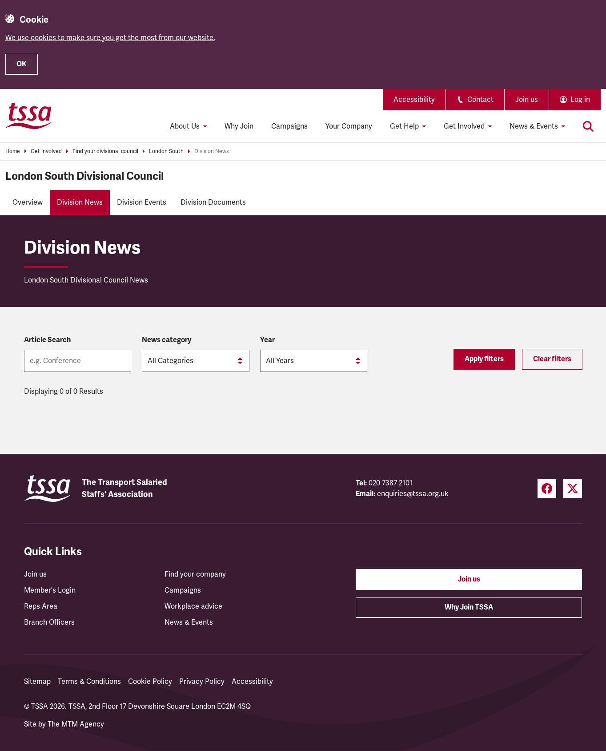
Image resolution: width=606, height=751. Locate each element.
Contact (475, 99)
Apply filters (484, 359)
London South (166, 151)
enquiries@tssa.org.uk (413, 493)
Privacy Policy (202, 681)
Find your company (195, 574)
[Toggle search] (588, 126)
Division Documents (213, 202)
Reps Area (40, 606)
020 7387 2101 (391, 483)
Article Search (47, 339)
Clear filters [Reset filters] (552, 359)
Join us (526, 99)
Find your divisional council (105, 151)
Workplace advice (193, 606)
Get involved (46, 151)
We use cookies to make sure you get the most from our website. (110, 37)
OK (21, 64)
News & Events (189, 622)
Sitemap (37, 681)
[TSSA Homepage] (28, 115)
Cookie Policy (150, 681)
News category (166, 339)
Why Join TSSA (469, 607)
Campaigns (289, 126)
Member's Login (50, 590)
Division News (211, 151)
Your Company (348, 126)
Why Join (239, 126)
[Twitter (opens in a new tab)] (572, 488)
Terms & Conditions (89, 681)
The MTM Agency (76, 724)
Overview (27, 202)
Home (12, 151)
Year (267, 339)
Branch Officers (49, 622)
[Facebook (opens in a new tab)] (547, 488)
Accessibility (414, 99)
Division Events (141, 202)
